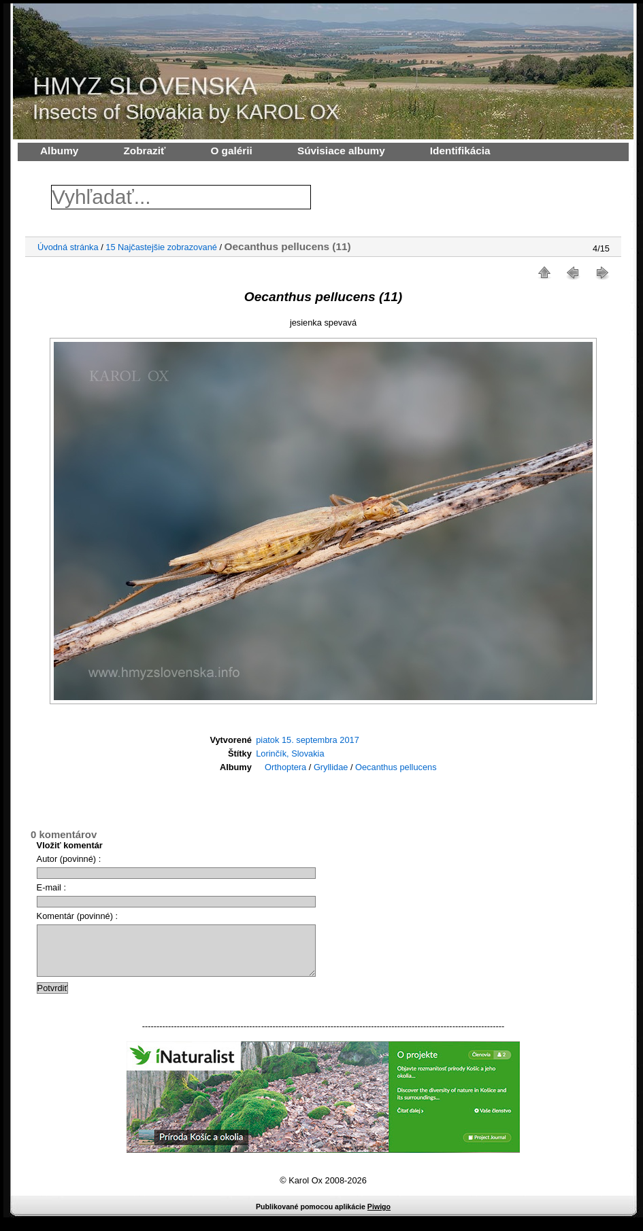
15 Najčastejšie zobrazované (161, 247)
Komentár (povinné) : (77, 916)
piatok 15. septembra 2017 (307, 740)
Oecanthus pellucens (396, 767)
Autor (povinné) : (69, 859)
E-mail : (51, 887)
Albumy (59, 150)
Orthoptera (285, 767)
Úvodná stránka (68, 247)
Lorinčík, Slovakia (290, 753)
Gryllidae (331, 767)
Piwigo (379, 1217)
